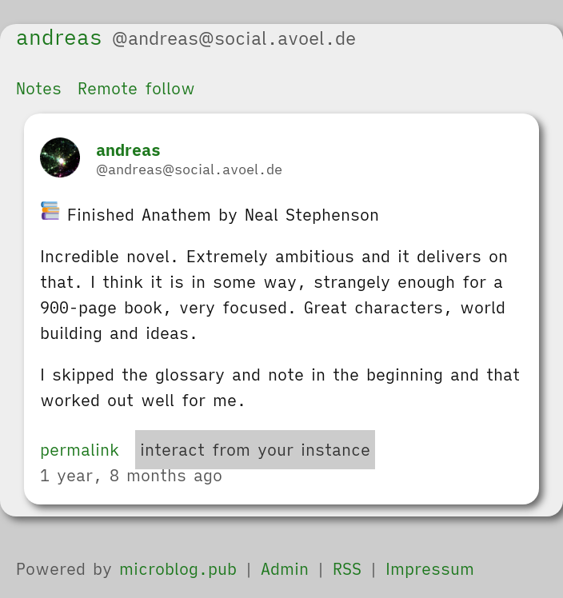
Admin (285, 569)
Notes (39, 88)
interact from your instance (255, 449)
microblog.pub (178, 569)
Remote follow (136, 88)
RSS (347, 569)
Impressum (429, 569)
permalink (79, 449)
